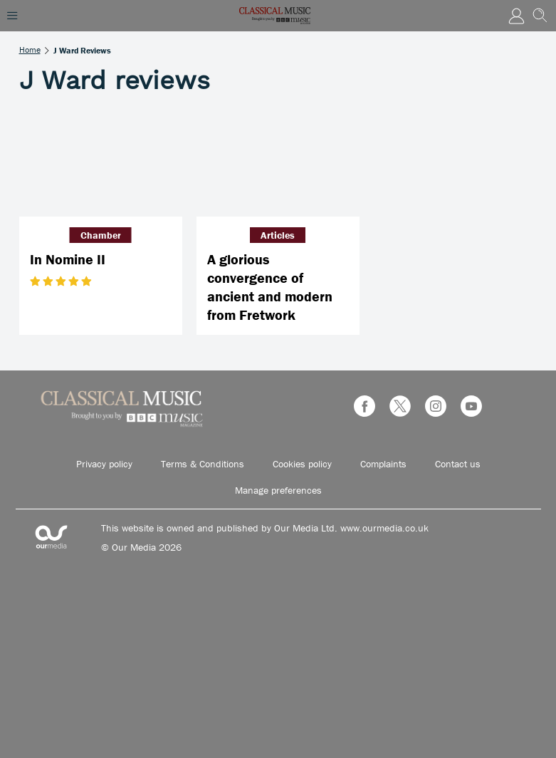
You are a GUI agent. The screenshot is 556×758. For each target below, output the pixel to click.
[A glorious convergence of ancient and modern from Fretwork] (278, 162)
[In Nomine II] (100, 162)
